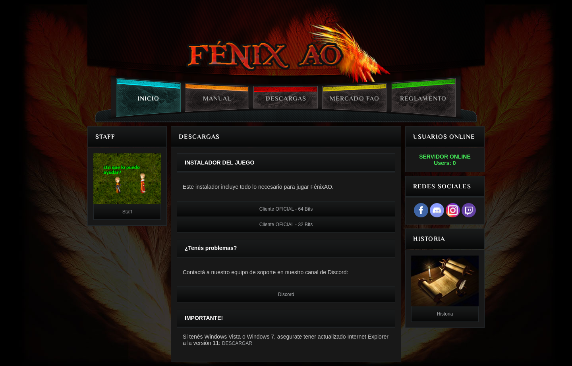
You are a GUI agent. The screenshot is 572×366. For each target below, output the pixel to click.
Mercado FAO (354, 98)
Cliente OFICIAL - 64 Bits (286, 209)
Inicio (148, 98)
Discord (286, 294)
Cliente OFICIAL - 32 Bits (286, 224)
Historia (445, 314)
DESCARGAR (237, 343)
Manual (217, 98)
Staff (127, 212)
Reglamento (423, 98)
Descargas (285, 98)
